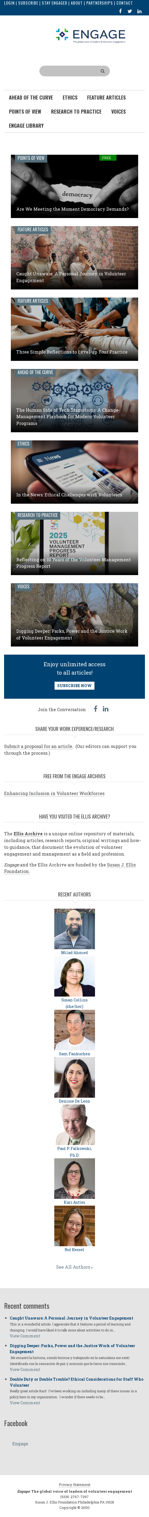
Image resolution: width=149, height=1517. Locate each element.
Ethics (23, 443)
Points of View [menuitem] (25, 111)
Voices (23, 586)
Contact (124, 3)
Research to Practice (38, 515)
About (77, 3)
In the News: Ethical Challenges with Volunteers (69, 494)
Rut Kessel (74, 1249)
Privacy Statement (74, 1484)
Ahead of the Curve (35, 372)
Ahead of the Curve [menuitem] (31, 97)
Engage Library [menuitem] (26, 125)
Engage (20, 1443)
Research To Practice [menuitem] (76, 111)
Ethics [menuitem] (70, 97)
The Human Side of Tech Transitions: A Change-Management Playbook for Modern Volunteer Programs (68, 416)
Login (9, 3)
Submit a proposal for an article (38, 746)
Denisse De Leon (74, 1101)
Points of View (31, 158)
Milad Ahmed (74, 952)
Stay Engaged (54, 3)
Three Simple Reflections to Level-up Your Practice (72, 352)
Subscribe (28, 3)
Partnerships (99, 3)
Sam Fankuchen (74, 1053)
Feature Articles (33, 229)
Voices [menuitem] (118, 111)
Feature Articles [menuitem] (106, 97)
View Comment (25, 1335)
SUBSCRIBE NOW (74, 685)
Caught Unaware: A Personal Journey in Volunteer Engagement (71, 1318)
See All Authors (73, 1267)
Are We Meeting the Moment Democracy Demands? (72, 209)
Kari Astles (74, 1202)
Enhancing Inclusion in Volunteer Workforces (54, 793)
